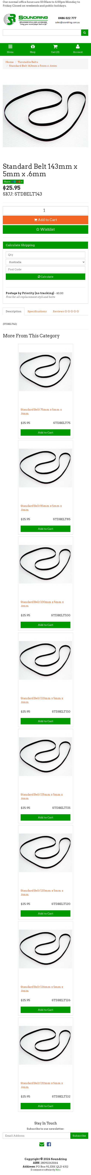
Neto (58, 1169)
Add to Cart (45, 220)
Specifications (37, 311)
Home (10, 62)
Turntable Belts (28, 62)
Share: (13, 181)
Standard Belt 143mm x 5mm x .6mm (33, 65)
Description (13, 311)
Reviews (66, 311)
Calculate (45, 276)
